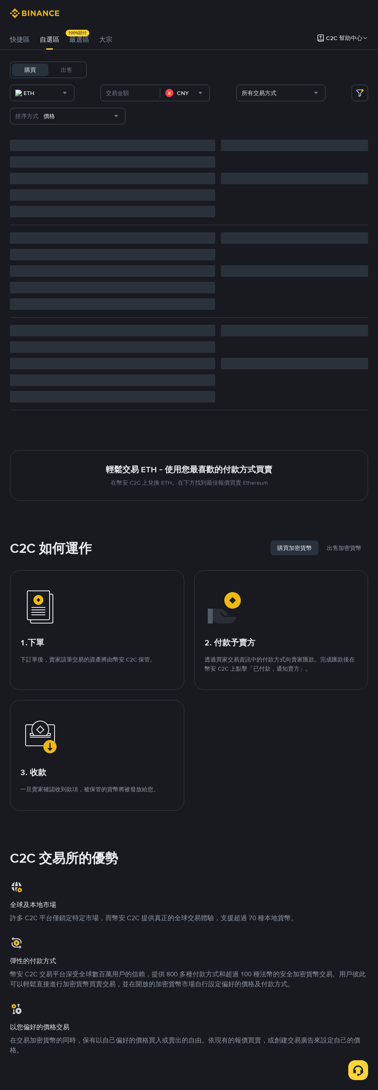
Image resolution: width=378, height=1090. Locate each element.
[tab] (20, 40)
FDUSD (230, 70)
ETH (188, 70)
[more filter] (360, 93)
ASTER (304, 70)
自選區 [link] (49, 39)
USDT (104, 70)
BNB (169, 70)
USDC (147, 70)
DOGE (279, 70)
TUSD (255, 70)
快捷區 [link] (20, 39)
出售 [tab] (66, 70)
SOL (207, 70)
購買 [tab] (30, 70)
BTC (125, 70)
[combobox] (94, 93)
